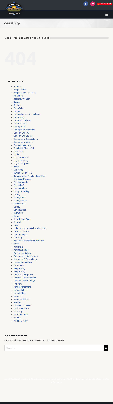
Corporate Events (22, 157)
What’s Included (21, 314)
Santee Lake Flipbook (23, 274)
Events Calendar (21, 182)
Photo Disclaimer (95, 379)
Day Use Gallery (21, 160)
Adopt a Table (20, 89)
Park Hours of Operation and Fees (29, 240)
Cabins (17, 111)
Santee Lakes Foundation (25, 277)
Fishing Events (20, 197)
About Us (18, 86)
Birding (17, 102)
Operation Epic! (21, 234)
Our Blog (18, 237)
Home (16, 216)
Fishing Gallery (20, 200)
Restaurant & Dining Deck (25, 259)
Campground (19, 126)
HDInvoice (18, 213)
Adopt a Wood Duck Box (25, 93)
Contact (17, 154)
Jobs (16, 225)
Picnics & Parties (21, 250)
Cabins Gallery (20, 123)
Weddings (18, 311)
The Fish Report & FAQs (24, 281)
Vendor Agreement (22, 287)
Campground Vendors (23, 142)
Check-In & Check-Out (24, 148)
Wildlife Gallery (21, 321)
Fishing (17, 194)
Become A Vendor (22, 99)
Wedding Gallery (21, 308)
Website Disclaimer (22, 305)
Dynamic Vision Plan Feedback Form (30, 176)
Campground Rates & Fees (26, 139)
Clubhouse (19, 151)
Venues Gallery (20, 290)
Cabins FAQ (19, 117)
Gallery (17, 207)
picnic (16, 244)
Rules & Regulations (23, 262)
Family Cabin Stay (21, 191)
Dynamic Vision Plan (23, 173)
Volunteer (18, 296)
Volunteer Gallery (22, 299)
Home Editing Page (22, 219)
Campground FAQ (22, 133)
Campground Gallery (23, 136)
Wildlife (17, 318)
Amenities (18, 96)
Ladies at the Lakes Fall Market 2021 (30, 228)
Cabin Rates (19, 108)
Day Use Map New (22, 163)
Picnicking (18, 247)
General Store (20, 210)
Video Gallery (20, 293)
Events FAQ (19, 185)
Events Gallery (20, 188)
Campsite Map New (22, 145)
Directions (18, 170)
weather (17, 302)
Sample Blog (19, 268)
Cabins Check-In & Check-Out (27, 114)
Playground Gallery (22, 253)
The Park (18, 284)
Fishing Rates (20, 204)
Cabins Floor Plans (22, 120)
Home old (18, 222)
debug (16, 167)
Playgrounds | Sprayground (26, 256)
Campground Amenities (24, 130)
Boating (17, 105)
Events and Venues (22, 179)
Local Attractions (21, 231)
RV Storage (19, 265)
